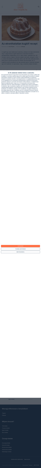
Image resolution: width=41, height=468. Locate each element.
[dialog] (20, 234)
